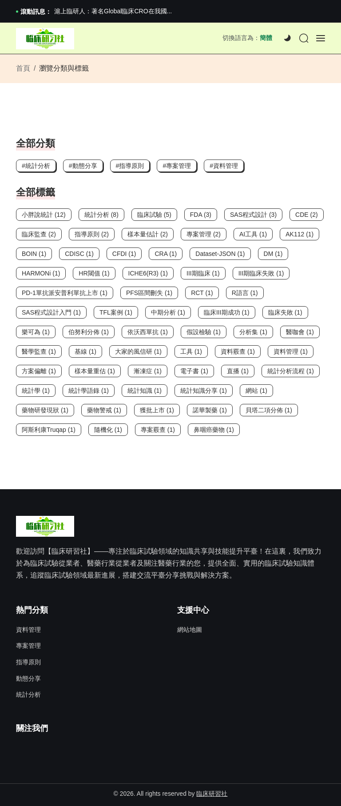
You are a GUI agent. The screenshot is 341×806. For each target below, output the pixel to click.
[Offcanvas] (320, 38)
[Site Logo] (45, 38)
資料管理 (28, 629)
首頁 (23, 68)
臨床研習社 (211, 793)
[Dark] (287, 38)
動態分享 (28, 678)
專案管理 (28, 645)
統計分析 (28, 694)
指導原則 (28, 662)
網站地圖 (189, 629)
